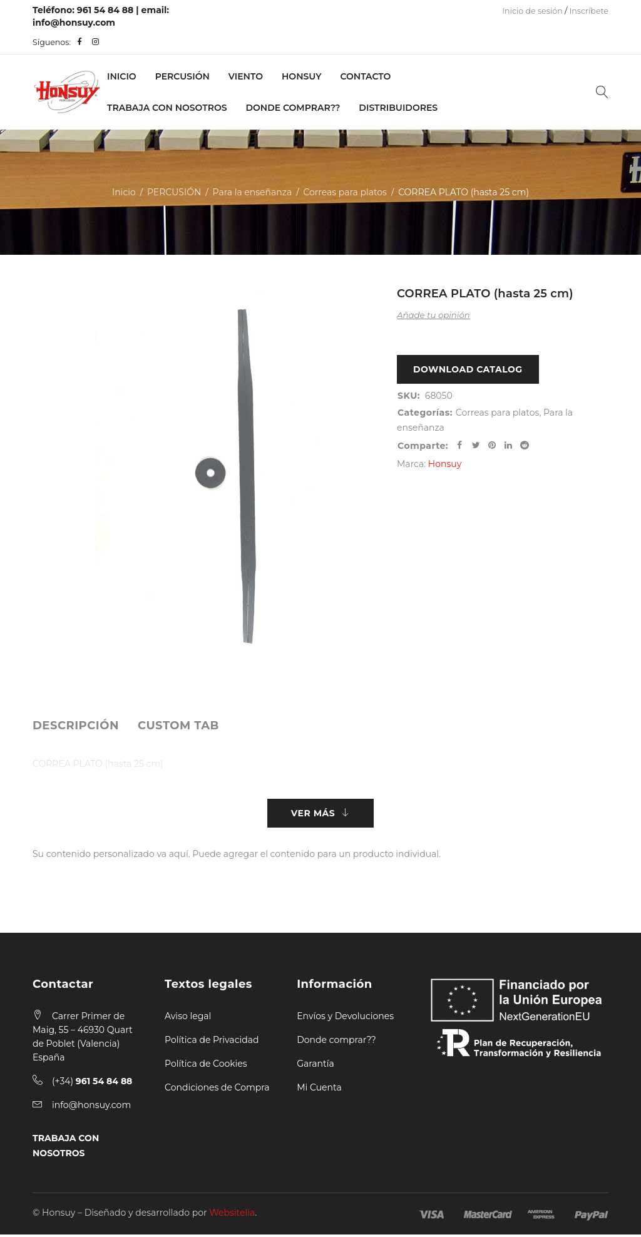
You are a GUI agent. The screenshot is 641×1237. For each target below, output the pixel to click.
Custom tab (178, 725)
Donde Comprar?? (293, 107)
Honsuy (301, 76)
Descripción (76, 725)
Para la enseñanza (252, 192)
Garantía (315, 1066)
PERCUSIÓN (182, 76)
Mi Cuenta (319, 1090)
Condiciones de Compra (217, 1090)
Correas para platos (345, 192)
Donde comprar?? (336, 1042)
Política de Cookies (206, 1066)
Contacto (365, 76)
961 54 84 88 (105, 10)
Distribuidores (398, 107)
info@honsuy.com (74, 22)
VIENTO (245, 76)
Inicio (121, 76)
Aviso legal (188, 1018)
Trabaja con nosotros (167, 107)
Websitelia (232, 1215)
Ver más (313, 814)
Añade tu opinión (433, 315)
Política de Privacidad (212, 1042)
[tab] (76, 725)
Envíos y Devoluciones (345, 1018)
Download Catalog (468, 370)
